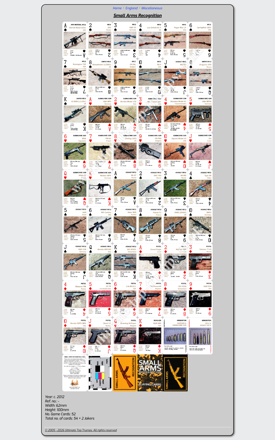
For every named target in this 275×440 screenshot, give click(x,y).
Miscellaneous (151, 8)
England (131, 8)
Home (117, 8)
